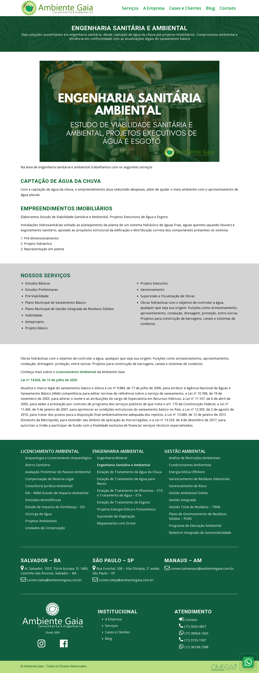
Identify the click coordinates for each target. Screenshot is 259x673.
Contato (191, 620)
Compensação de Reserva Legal (49, 479)
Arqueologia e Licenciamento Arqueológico (58, 458)
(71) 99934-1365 (196, 633)
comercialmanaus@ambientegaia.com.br (202, 568)
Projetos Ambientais (41, 521)
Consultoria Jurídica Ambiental (48, 486)
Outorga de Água (38, 514)
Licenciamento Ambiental (50, 451)
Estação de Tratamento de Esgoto (123, 502)
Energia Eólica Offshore (187, 472)
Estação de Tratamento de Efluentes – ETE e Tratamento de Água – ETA (130, 492)
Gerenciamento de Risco (187, 486)
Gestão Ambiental (185, 451)
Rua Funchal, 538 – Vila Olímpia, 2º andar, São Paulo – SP (126, 570)
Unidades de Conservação (45, 528)
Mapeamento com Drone (116, 523)
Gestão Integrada (182, 500)
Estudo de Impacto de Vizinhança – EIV (55, 507)
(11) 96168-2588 (196, 647)
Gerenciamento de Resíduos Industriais (199, 479)
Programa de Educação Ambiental (195, 525)
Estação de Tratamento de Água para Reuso (126, 481)
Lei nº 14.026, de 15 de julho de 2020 (49, 380)
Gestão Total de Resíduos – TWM (194, 507)
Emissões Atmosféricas (43, 500)
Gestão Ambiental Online (188, 493)
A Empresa (113, 619)
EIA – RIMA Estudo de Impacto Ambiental (56, 493)
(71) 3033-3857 (195, 626)
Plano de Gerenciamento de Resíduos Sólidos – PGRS (197, 516)
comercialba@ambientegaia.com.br (54, 580)
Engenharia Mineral (112, 458)
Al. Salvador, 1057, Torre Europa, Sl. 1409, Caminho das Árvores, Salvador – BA (54, 570)
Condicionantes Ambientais (190, 465)
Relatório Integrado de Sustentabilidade (200, 532)
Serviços (111, 625)
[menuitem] (130, 8)
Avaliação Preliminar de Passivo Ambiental (58, 472)
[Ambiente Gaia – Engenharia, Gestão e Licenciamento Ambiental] (57, 8)
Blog (108, 638)
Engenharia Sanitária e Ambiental (123, 465)
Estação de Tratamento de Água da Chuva (129, 472)
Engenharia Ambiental (118, 451)
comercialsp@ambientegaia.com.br (126, 580)
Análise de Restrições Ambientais (194, 458)
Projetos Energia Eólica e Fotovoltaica (126, 509)
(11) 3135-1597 (195, 640)
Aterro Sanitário (37, 465)
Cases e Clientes (117, 632)
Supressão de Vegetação (116, 516)
